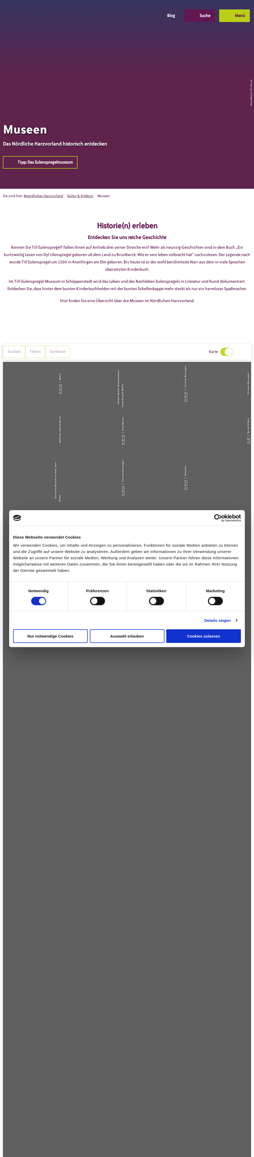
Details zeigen (217, 620)
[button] (120, 15)
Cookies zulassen (203, 636)
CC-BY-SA (60, 389)
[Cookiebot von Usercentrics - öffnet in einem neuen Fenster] (218, 518)
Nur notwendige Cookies (50, 636)
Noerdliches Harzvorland (43, 196)
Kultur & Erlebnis (80, 196)
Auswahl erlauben (127, 636)
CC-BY (248, 440)
